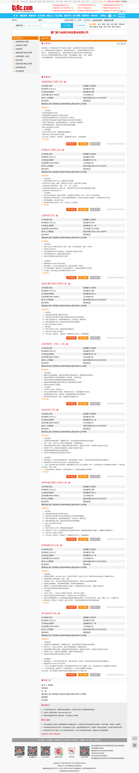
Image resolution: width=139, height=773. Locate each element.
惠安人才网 (50, 1)
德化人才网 (67, 1)
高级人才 (50, 16)
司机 (109, 27)
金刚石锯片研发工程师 (24, 64)
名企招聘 (41, 16)
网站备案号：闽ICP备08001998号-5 (85, 768)
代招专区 (94, 16)
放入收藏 (83, 144)
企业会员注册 (97, 20)
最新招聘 (23, 16)
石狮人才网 (24, 1)
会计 (99, 24)
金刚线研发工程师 (22, 42)
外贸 (91, 27)
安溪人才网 (41, 1)
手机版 (82, 740)
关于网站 (41, 740)
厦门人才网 (85, 1)
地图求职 (85, 16)
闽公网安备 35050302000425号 (69, 771)
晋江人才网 (15, 1)
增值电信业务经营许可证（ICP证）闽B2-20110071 (58, 768)
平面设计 (121, 24)
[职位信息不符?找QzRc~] (116, 144)
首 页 (15, 16)
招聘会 (103, 16)
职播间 (109, 1)
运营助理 (19, 49)
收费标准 (117, 1)
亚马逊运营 (20, 71)
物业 (100, 27)
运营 (105, 27)
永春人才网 (59, 1)
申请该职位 (71, 144)
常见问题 (66, 740)
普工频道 (59, 16)
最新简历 (32, 16)
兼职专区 (67, 16)
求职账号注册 (109, 20)
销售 (103, 24)
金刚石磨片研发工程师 (24, 53)
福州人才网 (76, 1)
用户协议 (89, 740)
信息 (113, 1)
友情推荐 (49, 740)
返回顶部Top (95, 144)
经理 (113, 27)
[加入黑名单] (121, 43)
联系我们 (124, 1)
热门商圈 (76, 16)
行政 (107, 24)
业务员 (118, 27)
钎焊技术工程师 (21, 45)
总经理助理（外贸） (23, 56)
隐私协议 (98, 740)
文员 (111, 24)
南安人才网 (32, 1)
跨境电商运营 (20, 67)
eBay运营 (19, 60)
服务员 (95, 27)
